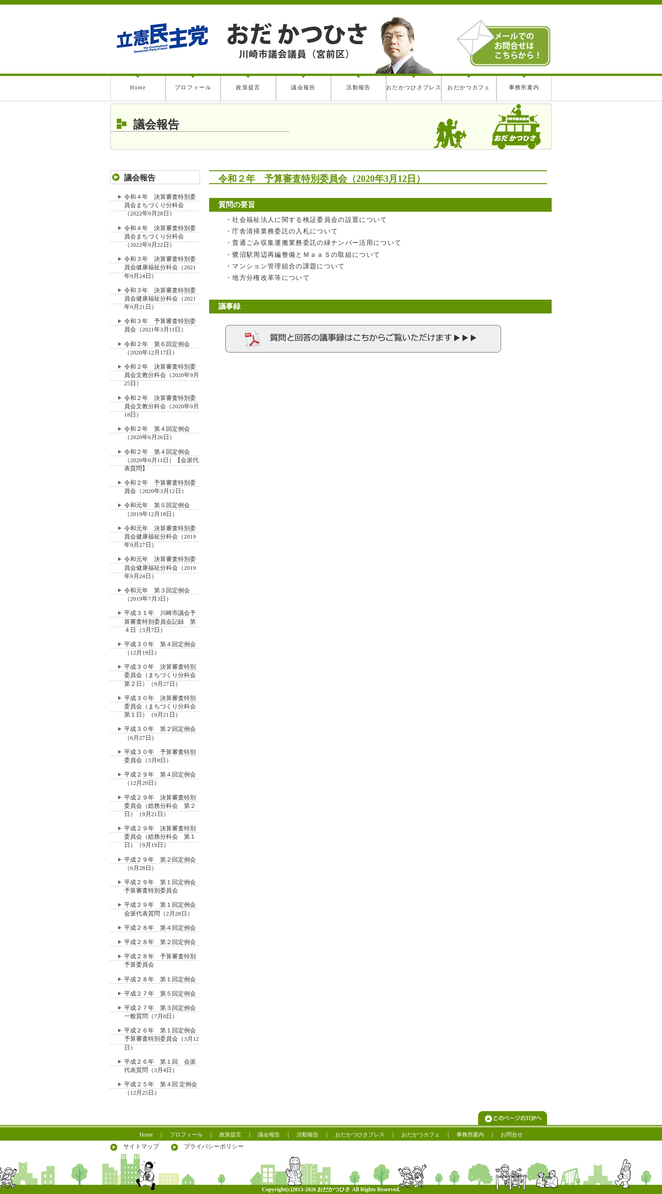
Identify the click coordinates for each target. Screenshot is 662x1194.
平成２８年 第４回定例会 (160, 927)
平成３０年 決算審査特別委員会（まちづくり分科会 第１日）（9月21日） (163, 706)
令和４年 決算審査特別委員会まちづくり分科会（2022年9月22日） (160, 236)
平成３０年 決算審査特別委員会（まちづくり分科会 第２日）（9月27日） (163, 675)
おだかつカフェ (468, 87)
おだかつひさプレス (413, 87)
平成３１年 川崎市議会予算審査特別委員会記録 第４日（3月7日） (160, 621)
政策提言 (248, 87)
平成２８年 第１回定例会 (160, 979)
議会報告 (303, 87)
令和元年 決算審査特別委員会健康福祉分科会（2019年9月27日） (160, 536)
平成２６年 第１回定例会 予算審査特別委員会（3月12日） (163, 1038)
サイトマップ (141, 1146)
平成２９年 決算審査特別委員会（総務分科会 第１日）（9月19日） (160, 836)
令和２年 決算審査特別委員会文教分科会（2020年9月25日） (161, 375)
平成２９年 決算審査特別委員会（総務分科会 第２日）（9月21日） (160, 805)
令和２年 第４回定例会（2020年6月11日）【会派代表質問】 (161, 460)
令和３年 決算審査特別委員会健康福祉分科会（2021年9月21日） (160, 298)
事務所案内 (524, 87)
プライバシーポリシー (214, 1146)
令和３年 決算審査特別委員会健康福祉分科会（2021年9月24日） (160, 267)
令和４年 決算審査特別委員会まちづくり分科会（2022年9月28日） (160, 205)
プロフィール (193, 87)
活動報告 (358, 87)
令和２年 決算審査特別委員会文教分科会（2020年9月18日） (161, 406)
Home (138, 87)
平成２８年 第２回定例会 (160, 942)
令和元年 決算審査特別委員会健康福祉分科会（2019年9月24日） (160, 567)
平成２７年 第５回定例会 (160, 993)
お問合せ (512, 1134)
